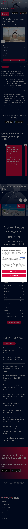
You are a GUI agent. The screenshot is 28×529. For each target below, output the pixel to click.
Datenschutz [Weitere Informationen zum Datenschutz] (22, 257)
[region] (14, 264)
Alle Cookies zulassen (14, 275)
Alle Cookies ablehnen (14, 271)
